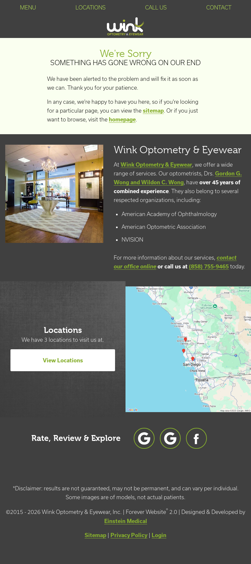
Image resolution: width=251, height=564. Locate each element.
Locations (90, 7)
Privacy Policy (128, 535)
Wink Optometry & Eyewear (156, 164)
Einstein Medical (125, 521)
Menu (28, 7)
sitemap (153, 110)
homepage (122, 119)
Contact (218, 7)
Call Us (156, 7)
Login (159, 535)
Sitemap (95, 535)
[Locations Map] (188, 348)
